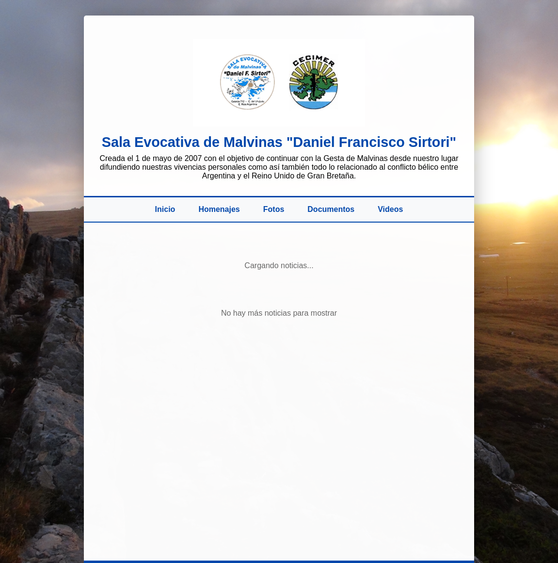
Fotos (274, 209)
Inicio (165, 209)
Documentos (330, 209)
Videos (390, 209)
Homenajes (218, 209)
